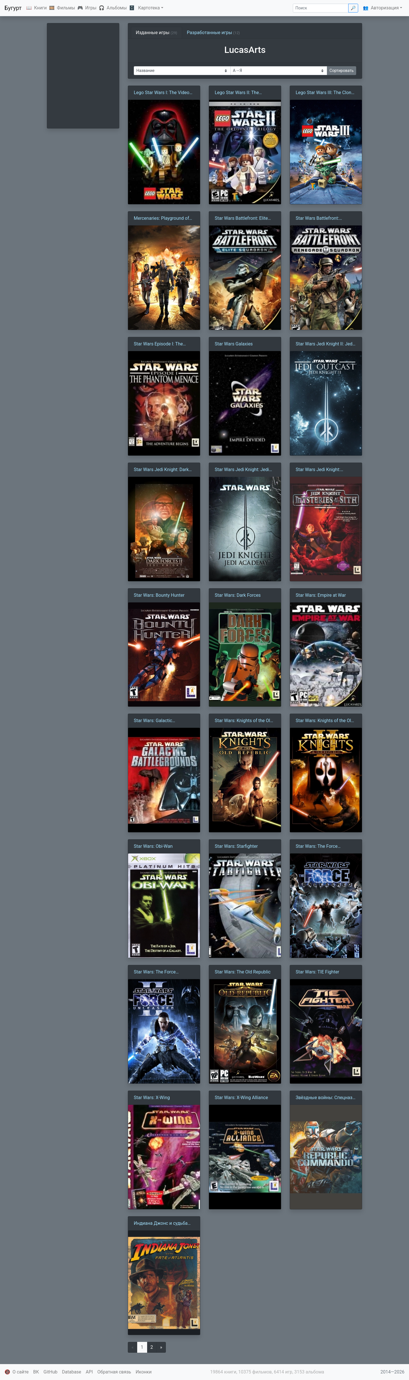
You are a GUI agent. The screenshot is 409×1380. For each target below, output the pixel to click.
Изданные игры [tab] (156, 32)
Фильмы (66, 8)
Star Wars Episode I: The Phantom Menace (158, 344)
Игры (91, 8)
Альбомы (117, 8)
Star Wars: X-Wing (152, 1097)
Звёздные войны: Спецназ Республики (324, 1098)
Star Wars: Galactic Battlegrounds (153, 721)
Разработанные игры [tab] (213, 32)
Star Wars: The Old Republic (243, 972)
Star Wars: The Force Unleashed (316, 847)
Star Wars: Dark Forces (238, 595)
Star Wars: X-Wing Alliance (241, 1097)
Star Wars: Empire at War (321, 595)
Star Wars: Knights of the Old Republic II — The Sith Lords (325, 721)
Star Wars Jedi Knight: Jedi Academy (242, 470)
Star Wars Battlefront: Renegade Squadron (317, 219)
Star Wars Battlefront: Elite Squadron (241, 219)
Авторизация (385, 8)
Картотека (149, 8)
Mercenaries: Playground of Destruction (161, 219)
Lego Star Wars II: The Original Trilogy (237, 93)
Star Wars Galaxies (234, 344)
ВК (36, 1372)
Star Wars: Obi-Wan (153, 846)
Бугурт (13, 8)
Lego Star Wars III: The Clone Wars (325, 93)
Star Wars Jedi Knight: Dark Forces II (161, 470)
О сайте (20, 1372)
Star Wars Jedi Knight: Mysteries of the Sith (318, 470)
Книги (40, 8)
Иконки (144, 1372)
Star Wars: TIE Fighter (317, 972)
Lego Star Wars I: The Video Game (161, 93)
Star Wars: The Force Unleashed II (155, 972)
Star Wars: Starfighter (236, 846)
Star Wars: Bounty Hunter (159, 595)
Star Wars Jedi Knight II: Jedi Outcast (325, 344)
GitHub (50, 1372)
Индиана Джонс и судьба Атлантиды (161, 1224)
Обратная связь (114, 1372)
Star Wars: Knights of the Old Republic (244, 721)
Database (71, 1372)
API (89, 1372)
